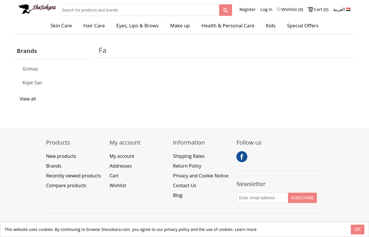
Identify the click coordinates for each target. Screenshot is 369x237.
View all (28, 99)
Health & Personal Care (228, 26)
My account (122, 156)
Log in (266, 9)
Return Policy (187, 166)
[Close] (357, 229)
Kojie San (32, 82)
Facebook (241, 156)
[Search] (225, 10)
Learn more (246, 229)
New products (61, 156)
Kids (271, 26)
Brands (53, 166)
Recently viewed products (73, 175)
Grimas (30, 69)
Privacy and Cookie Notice (201, 175)
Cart (114, 175)
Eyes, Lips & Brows (137, 26)
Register (248, 9)
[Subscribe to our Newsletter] (262, 198)
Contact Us (184, 185)
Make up (180, 26)
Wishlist (118, 185)
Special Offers (303, 26)
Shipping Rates (189, 156)
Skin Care (61, 26)
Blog (177, 195)
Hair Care (94, 26)
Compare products (66, 185)
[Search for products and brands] (139, 10)
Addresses (121, 166)
